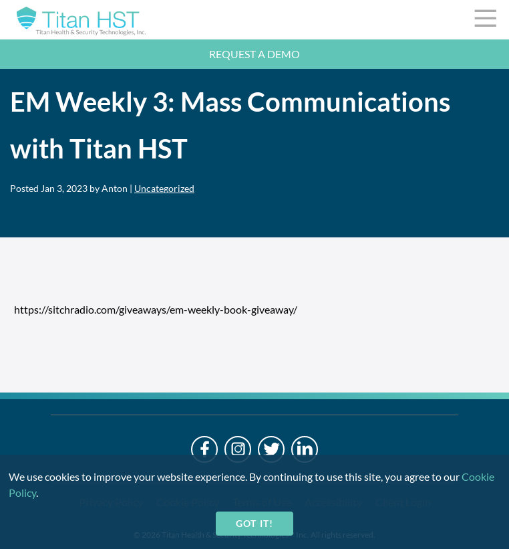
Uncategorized (164, 188)
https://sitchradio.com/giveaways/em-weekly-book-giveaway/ (155, 309)
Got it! (254, 523)
